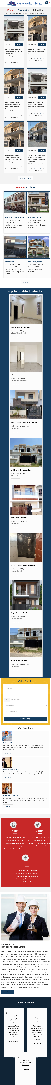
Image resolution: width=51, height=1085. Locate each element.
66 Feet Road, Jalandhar (19, 660)
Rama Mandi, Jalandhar (19, 517)
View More (15, 337)
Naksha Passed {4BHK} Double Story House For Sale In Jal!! (13, 51)
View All (25, 282)
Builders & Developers (11, 743)
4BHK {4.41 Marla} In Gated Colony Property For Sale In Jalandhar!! (36, 104)
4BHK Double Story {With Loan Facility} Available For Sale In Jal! (13, 157)
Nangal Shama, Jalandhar (20, 613)
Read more (7, 992)
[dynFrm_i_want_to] (25, 706)
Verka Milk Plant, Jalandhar (20, 327)
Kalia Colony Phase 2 (35, 262)
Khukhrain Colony (34, 217)
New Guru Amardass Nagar (14, 217)
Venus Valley (9, 262)
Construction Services (11, 769)
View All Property (25, 178)
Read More (13, 1037)
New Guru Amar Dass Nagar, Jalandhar (24, 422)
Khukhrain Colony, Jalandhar (21, 470)
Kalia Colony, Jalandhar (19, 375)
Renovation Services (10, 796)
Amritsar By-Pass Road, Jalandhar (23, 565)
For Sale (19, 44)
